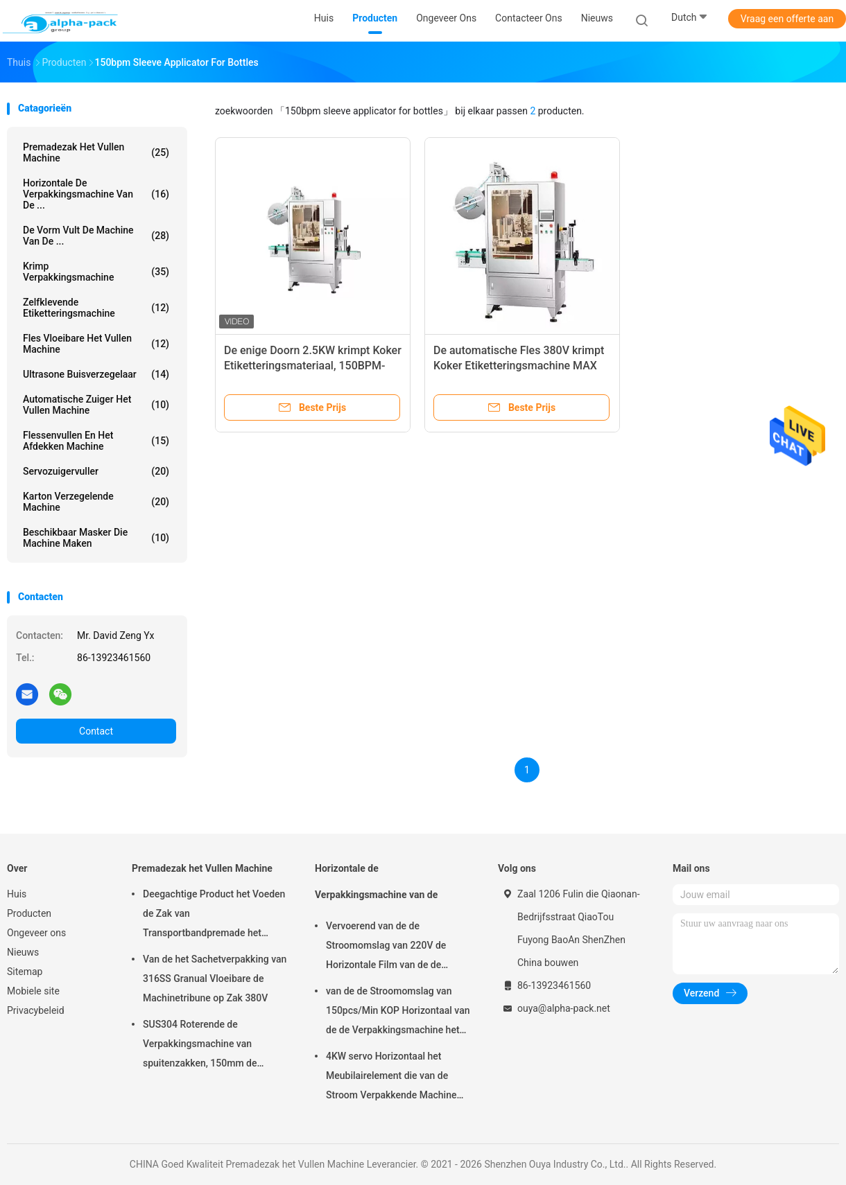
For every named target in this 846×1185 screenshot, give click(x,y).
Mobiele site (33, 991)
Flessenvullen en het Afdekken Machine (96, 441)
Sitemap (24, 971)
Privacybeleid (35, 1010)
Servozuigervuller (96, 471)
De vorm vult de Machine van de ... (96, 236)
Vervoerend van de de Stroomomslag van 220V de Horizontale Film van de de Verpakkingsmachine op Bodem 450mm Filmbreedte (395, 947)
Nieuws (23, 952)
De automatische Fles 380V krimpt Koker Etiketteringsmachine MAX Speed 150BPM (518, 365)
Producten (29, 913)
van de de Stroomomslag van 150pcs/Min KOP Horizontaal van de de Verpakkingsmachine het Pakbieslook (398, 1012)
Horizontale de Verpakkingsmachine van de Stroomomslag (376, 888)
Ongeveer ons (36, 932)
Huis (16, 893)
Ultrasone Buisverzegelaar (96, 374)
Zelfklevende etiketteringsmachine (96, 308)
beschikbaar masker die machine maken (96, 538)
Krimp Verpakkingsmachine (96, 272)
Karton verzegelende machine (96, 502)
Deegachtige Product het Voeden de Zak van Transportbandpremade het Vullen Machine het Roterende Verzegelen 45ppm (214, 915)
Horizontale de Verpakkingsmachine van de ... (96, 194)
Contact (96, 731)
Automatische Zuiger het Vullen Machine (96, 405)
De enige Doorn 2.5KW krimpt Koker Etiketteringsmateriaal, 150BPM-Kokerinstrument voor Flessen (313, 365)
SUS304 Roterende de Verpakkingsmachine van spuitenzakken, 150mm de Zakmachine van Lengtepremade (213, 1046)
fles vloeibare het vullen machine (96, 344)
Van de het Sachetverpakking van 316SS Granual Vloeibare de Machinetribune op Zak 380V (214, 978)
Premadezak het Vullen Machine (96, 152)
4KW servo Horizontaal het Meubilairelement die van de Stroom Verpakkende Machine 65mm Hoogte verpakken (391, 1078)
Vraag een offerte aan (787, 18)
